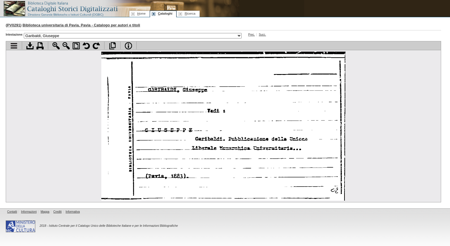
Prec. (251, 34)
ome (141, 13)
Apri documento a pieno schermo (112, 45)
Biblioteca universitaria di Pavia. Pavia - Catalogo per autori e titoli (81, 25)
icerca (190, 13)
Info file (128, 45)
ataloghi (165, 13)
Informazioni (28, 211)
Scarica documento (30, 45)
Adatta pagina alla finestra (76, 45)
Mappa (45, 211)
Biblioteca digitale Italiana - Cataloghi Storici (60, 8)
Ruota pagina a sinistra (86, 45)
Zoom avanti (56, 45)
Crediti (57, 211)
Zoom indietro (66, 45)
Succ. (262, 34)
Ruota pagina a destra (96, 45)
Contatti (12, 211)
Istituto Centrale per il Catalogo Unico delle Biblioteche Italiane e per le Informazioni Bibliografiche (113, 225)
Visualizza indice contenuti (14, 45)
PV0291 (13, 25)
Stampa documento (40, 45)
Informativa (73, 211)
